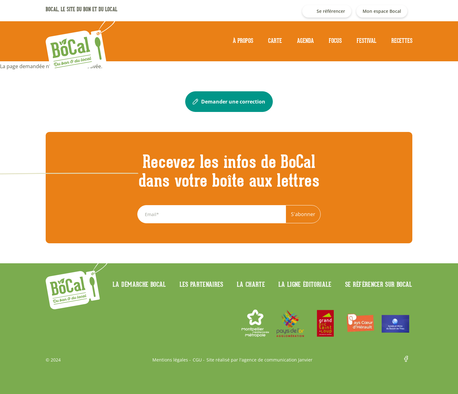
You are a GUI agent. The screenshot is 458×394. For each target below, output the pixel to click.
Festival (366, 41)
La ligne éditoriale (305, 284)
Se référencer (331, 11)
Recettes (401, 41)
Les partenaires (201, 284)
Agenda (305, 41)
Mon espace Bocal (382, 11)
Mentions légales (170, 360)
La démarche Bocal (139, 284)
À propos (243, 41)
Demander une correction (229, 101)
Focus (335, 41)
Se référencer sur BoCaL (378, 284)
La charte (251, 284)
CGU (197, 360)
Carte (275, 41)
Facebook (408, 360)
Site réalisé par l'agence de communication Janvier (259, 360)
